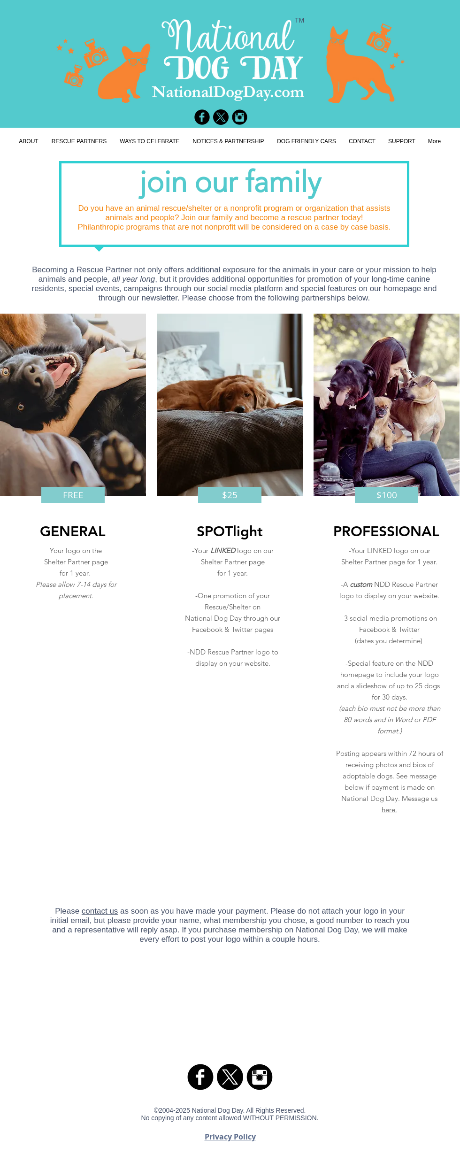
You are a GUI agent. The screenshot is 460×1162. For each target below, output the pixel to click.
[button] (73, 495)
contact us (100, 911)
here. (389, 809)
